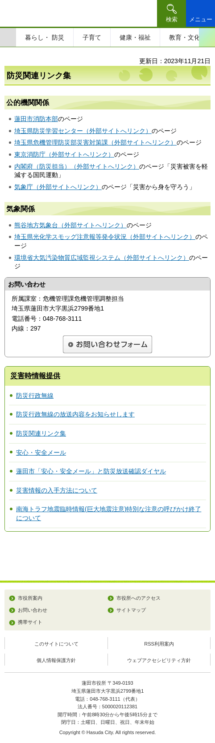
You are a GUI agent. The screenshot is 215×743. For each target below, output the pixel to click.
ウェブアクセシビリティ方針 (159, 660)
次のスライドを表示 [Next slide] (207, 37)
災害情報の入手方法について (56, 490)
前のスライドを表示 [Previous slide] (8, 37)
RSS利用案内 (159, 643)
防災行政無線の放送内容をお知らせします (75, 414)
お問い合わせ (32, 610)
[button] (171, 13)
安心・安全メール (41, 452)
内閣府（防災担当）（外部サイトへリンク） (76, 166)
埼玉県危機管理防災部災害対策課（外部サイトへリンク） (95, 142)
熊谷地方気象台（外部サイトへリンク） (70, 225)
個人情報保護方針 (56, 660)
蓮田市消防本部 (36, 118)
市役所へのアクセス (138, 598)
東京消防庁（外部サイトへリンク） (64, 154)
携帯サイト (30, 622)
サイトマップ (131, 610)
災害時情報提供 (35, 376)
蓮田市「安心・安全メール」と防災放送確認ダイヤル (91, 471)
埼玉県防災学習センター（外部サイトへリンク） (83, 130)
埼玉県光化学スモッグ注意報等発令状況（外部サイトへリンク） (104, 236)
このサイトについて (56, 643)
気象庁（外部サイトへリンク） (58, 186)
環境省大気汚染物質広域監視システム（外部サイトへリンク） (101, 257)
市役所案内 (30, 598)
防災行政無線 (35, 395)
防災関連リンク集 (41, 433)
